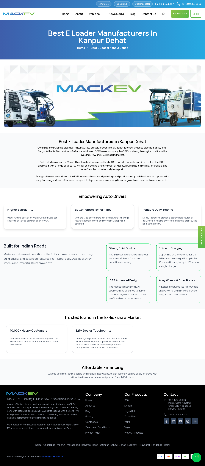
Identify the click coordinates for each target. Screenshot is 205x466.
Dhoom (128, 405)
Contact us (91, 421)
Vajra (127, 421)
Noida (38, 444)
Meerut (61, 444)
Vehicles (96, 14)
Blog (133, 14)
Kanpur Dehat (118, 444)
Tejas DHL (130, 411)
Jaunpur (104, 444)
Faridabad (157, 444)
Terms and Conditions (97, 427)
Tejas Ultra (130, 416)
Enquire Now (180, 13)
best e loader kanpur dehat (109, 48)
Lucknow (132, 444)
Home (65, 14)
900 (126, 400)
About (79, 14)
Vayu (127, 427)
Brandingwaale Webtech (53, 456)
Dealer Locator (142, 3)
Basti (95, 444)
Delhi (167, 444)
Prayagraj (144, 444)
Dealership (122, 3)
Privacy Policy (92, 432)
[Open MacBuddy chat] (196, 457)
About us (90, 405)
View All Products (133, 432)
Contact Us (149, 14)
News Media (116, 14)
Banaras (86, 444)
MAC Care (104, 3)
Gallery (89, 416)
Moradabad (73, 444)
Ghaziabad (49, 444)
